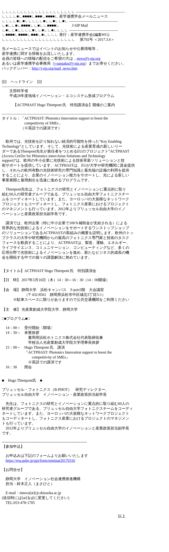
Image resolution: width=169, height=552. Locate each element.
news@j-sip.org (88, 58)
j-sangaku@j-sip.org (69, 63)
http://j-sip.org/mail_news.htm (54, 68)
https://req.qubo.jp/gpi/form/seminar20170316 (40, 460)
